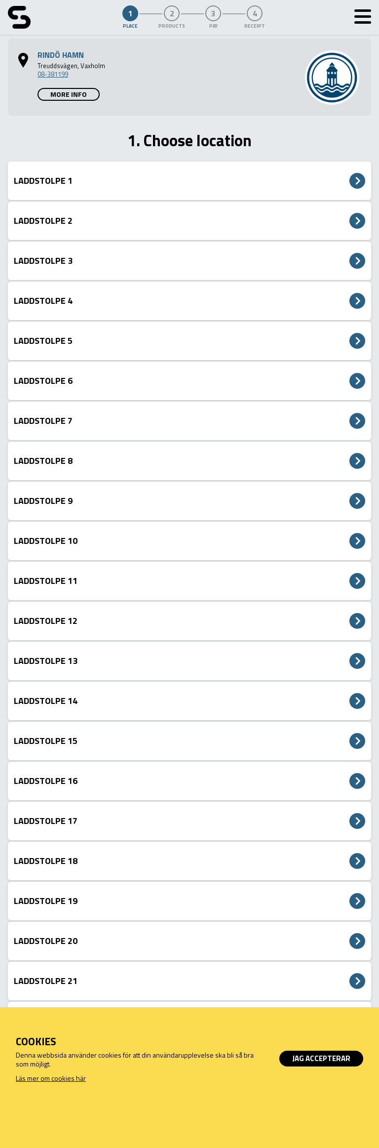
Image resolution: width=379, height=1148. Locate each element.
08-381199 (53, 74)
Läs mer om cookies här (51, 1078)
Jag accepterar (321, 1058)
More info (68, 94)
